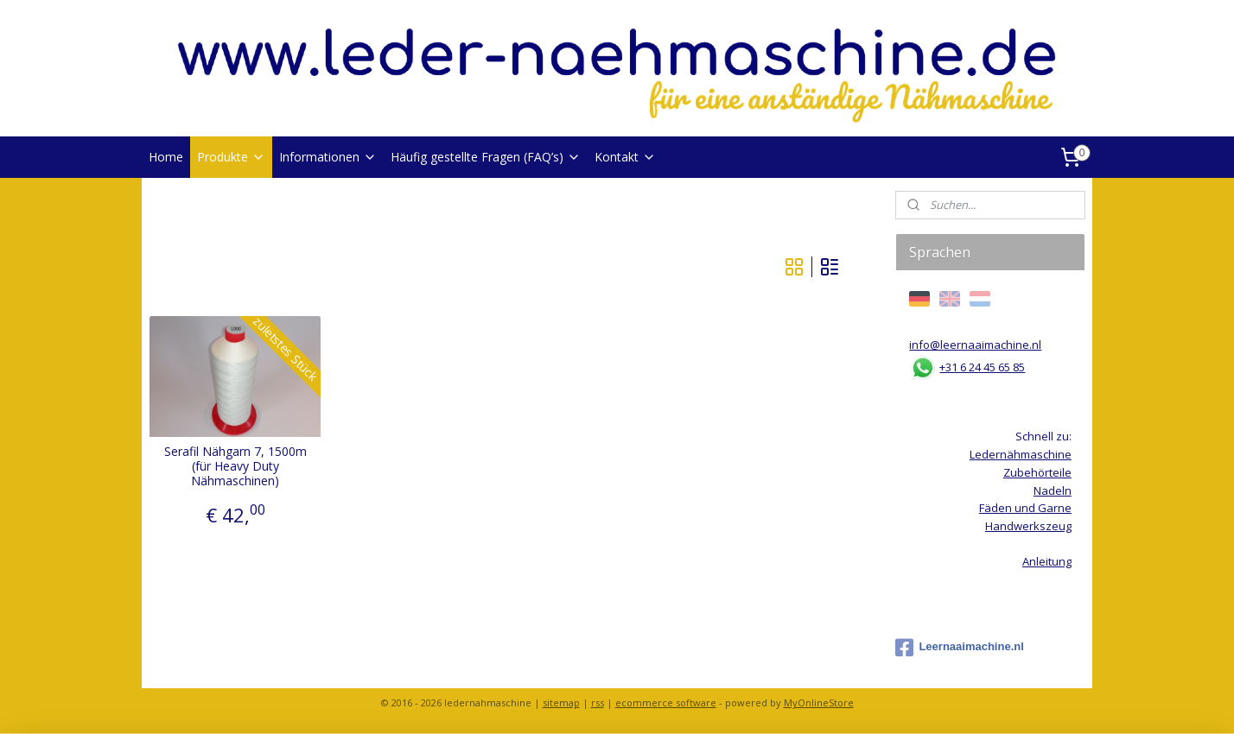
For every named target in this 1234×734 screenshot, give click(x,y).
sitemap (561, 702)
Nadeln (1053, 490)
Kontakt (625, 157)
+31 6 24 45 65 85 (982, 367)
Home (166, 157)
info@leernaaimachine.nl (975, 344)
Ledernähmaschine (1021, 454)
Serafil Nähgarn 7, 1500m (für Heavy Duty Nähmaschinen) (235, 466)
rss (597, 702)
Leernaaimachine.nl (959, 647)
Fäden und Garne (1025, 508)
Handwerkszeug (1028, 526)
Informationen (328, 157)
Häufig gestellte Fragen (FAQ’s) (486, 157)
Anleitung (1047, 561)
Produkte (231, 157)
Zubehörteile (1037, 472)
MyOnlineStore (819, 702)
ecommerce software (665, 702)
